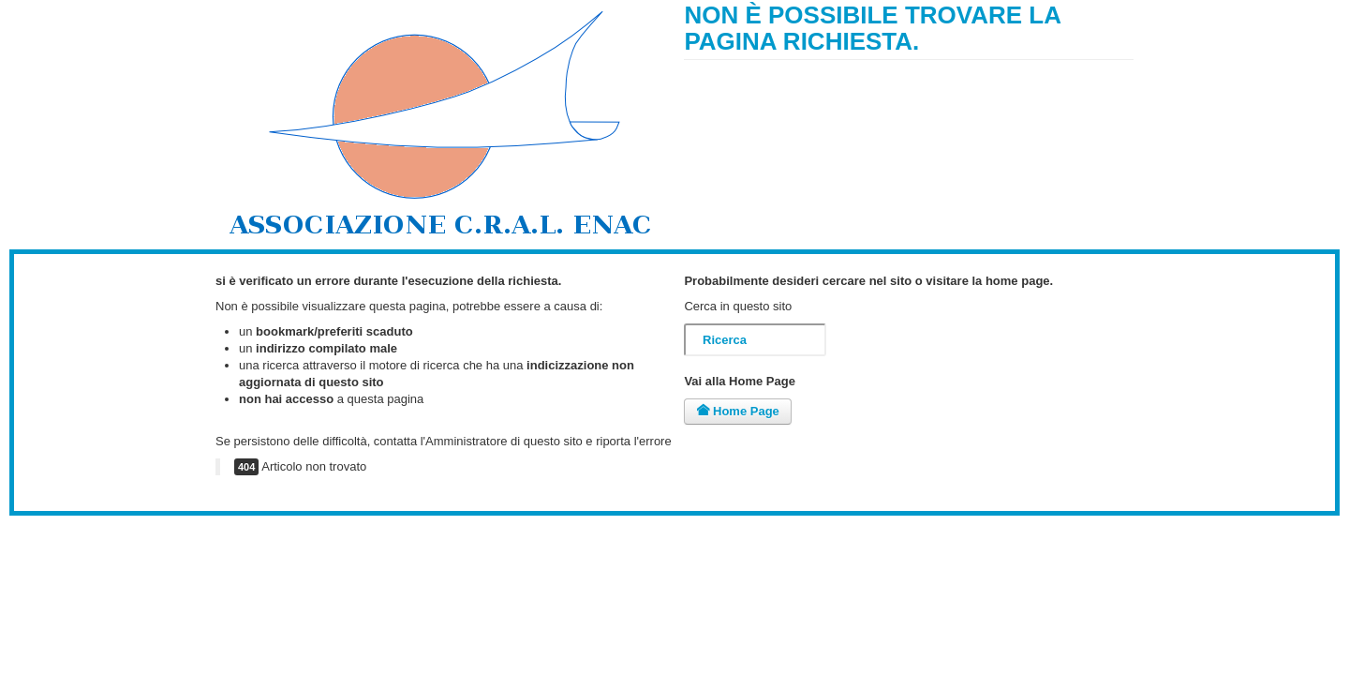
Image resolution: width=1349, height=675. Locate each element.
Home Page (737, 411)
